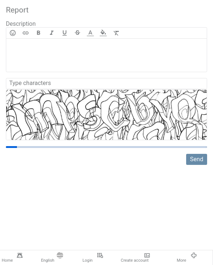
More (187, 257)
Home (12, 257)
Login (92, 257)
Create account (135, 257)
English (52, 257)
